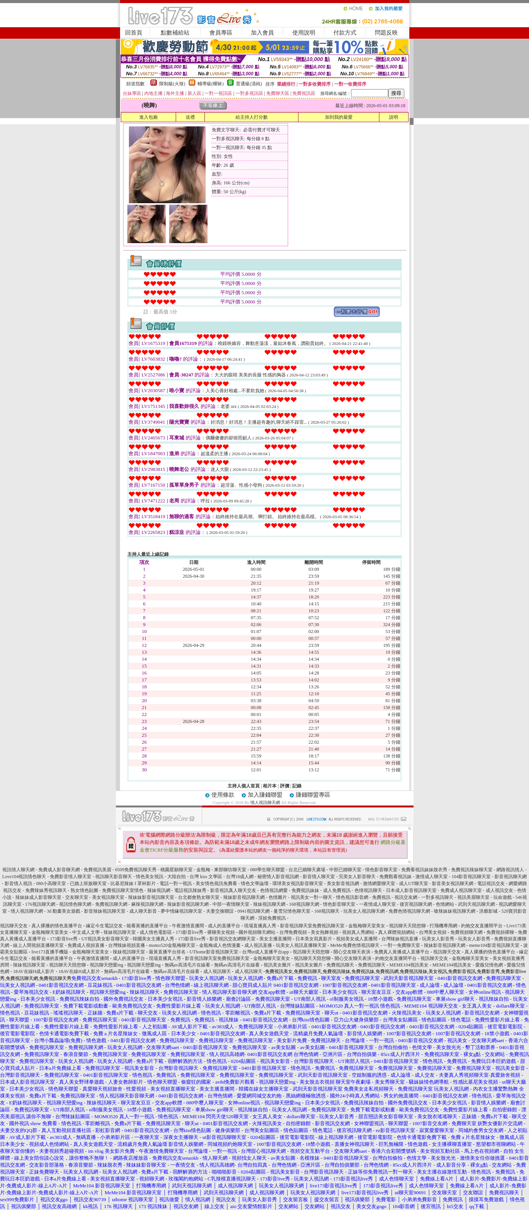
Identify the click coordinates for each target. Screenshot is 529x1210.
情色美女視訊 (149, 876)
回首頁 (133, 33)
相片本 (270, 786)
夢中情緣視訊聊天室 (181, 911)
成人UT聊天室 (413, 883)
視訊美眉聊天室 (473, 897)
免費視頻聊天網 (466, 932)
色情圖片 (278, 897)
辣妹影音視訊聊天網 (244, 897)
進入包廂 (148, 117)
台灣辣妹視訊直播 (399, 938)
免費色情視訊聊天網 (409, 911)
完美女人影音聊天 (357, 876)
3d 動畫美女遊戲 (63, 911)
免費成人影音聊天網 (59, 869)
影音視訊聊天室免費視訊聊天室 (312, 925)
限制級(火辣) (172, 83)
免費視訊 (381, 897)
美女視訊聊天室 (108, 897)
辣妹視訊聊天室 (120, 932)
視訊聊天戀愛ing (107, 965)
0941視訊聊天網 (253, 911)
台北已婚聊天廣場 (306, 869)
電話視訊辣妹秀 (190, 890)
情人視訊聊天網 (265, 802)
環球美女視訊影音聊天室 (297, 883)
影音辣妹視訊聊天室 (104, 911)
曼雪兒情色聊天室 (292, 911)
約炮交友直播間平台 (482, 925)
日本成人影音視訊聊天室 (411, 890)
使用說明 (303, 33)
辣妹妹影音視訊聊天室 (151, 897)
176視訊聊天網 (40, 904)
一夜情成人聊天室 (377, 904)
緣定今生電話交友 (104, 925)
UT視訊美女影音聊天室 (105, 938)
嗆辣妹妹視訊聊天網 (454, 911)
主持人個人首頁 (243, 786)
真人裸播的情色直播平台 (56, 925)
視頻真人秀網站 (358, 932)
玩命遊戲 (502, 897)
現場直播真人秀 (260, 925)
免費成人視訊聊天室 (461, 890)
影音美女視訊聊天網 (452, 883)
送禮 (190, 117)
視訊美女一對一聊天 (311, 897)
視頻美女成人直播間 (356, 938)
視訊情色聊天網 (75, 904)
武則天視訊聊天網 (476, 904)
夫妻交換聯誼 (220, 911)
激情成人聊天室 (431, 876)
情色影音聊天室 (381, 869)
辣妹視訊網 (158, 890)
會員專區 (220, 33)
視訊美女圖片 (277, 965)
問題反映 (386, 33)
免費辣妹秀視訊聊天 (46, 890)
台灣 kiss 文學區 (206, 876)
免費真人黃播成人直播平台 (401, 952)
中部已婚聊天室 (345, 869)
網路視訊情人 (510, 869)
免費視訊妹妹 (305, 890)
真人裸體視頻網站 (396, 932)
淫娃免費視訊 (272, 918)
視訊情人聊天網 (18, 869)
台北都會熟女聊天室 (198, 897)
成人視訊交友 (499, 890)
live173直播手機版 (49, 952)
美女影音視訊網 (343, 883)
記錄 (297, 786)
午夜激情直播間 (188, 925)
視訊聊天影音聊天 (113, 876)
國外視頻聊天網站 (257, 932)
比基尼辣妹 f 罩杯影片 (133, 883)
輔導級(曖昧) (211, 83)
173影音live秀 (189, 932)
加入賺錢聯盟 (265, 795)
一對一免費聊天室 (401, 945)
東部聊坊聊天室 (230, 869)
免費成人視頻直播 (86, 945)
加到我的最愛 (339, 117)
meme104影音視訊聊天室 (494, 945)
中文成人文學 (86, 932)
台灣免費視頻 (293, 932)
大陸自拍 (176, 876)
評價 (284, 786)
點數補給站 (175, 33)
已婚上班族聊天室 (88, 883)
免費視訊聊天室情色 (122, 890)
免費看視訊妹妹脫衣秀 (424, 869)
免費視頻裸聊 (500, 932)
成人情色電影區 (156, 932)
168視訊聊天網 (304, 904)
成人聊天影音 (143, 911)
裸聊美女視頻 (221, 932)
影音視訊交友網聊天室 (232, 938)
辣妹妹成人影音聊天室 (38, 897)
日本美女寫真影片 (313, 938)
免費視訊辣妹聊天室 (472, 869)
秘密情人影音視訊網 (278, 876)
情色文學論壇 (255, 883)
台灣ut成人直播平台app (265, 952)
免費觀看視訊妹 (395, 876)
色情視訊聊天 (368, 890)
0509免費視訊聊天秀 (136, 869)
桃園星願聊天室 (176, 869)
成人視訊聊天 (217, 971)
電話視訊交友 (491, 883)
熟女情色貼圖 (84, 890)
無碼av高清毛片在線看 (187, 965)
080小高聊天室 (51, 883)
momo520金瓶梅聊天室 (172, 945)
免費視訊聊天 (340, 965)
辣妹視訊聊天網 (269, 904)
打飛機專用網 (443, 925)
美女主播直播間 (275, 938)
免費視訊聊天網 (111, 904)
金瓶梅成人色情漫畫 (220, 945)
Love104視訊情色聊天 (24, 876)
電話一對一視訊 (176, 883)
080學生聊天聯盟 (267, 869)
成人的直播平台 (224, 925)
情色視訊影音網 (352, 897)
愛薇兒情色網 (489, 965)
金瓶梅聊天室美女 (366, 925)
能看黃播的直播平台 (147, 925)
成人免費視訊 (337, 890)
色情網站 (445, 904)
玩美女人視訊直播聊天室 (301, 945)
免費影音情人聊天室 (70, 876)
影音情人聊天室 (319, 876)
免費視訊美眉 (97, 869)
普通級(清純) (249, 83)
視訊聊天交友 (14, 925)
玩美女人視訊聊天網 (364, 911)
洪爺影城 (488, 911)
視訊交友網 (405, 897)
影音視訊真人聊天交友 (233, 890)
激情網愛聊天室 (379, 883)
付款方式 (344, 33)
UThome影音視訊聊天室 (214, 952)
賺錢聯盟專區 (313, 795)
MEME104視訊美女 (408, 965)
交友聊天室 (76, 897)
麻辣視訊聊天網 (147, 904)
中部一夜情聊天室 (231, 904)
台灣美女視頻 (433, 932)
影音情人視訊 (18, 883)
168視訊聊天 (326, 911)
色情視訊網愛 (274, 890)
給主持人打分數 (252, 117)
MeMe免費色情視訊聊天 (354, 945)
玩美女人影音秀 (438, 938)
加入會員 (262, 33)
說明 (393, 117)
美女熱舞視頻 (324, 932)
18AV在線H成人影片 (33, 971)
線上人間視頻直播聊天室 (38, 945)
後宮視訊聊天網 (416, 904)
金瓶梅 (203, 869)
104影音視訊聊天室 (471, 876)
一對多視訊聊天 (437, 897)
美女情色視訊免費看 (216, 883)
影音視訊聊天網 (510, 876)
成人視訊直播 (258, 945)
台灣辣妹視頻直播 (126, 945)
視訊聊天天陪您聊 (407, 925)
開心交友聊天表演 (351, 952)
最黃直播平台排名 (167, 952)
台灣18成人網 (240, 876)
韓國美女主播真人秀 (153, 938)
